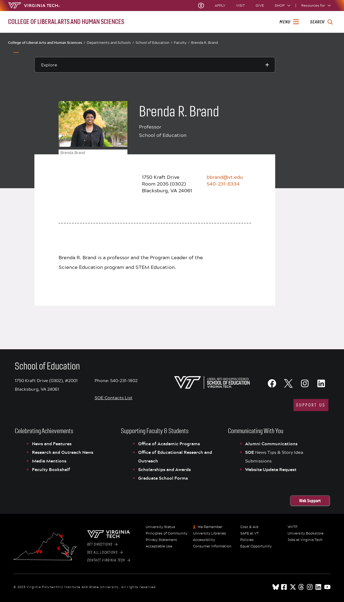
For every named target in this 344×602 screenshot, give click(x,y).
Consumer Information (212, 546)
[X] (288, 383)
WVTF (293, 527)
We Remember (210, 527)
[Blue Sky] (276, 587)
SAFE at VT (249, 533)
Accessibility (204, 539)
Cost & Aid (249, 527)
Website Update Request (270, 469)
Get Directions (102, 544)
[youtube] (327, 587)
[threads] (301, 587)
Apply (220, 5)
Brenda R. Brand (204, 42)
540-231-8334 (223, 183)
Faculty (181, 42)
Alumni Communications (271, 443)
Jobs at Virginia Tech (305, 539)
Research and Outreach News (62, 452)
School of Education (153, 42)
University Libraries (209, 533)
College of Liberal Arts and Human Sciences (46, 42)
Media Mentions (49, 460)
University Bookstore (306, 533)
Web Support (310, 500)
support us (310, 405)
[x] (293, 587)
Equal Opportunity (256, 546)
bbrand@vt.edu (225, 177)
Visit (240, 5)
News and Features (51, 443)
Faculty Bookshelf (51, 469)
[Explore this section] (154, 65)
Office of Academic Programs (169, 443)
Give (260, 5)
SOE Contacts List (113, 397)
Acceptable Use (159, 546)
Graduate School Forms (163, 478)
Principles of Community (167, 533)
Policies (247, 539)
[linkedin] (319, 587)
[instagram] (310, 587)
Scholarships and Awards (164, 469)
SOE (250, 452)
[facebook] (284, 587)
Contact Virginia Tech (108, 560)
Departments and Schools (110, 42)
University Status (160, 527)
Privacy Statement (161, 539)
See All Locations (105, 552)
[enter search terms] (321, 22)
